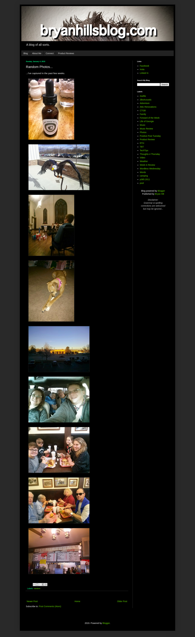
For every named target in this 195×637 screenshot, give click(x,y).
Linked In (144, 73)
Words (143, 172)
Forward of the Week (150, 118)
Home (77, 601)
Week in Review (147, 165)
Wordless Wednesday (150, 168)
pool (142, 183)
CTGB (143, 110)
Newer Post (32, 601)
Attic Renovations (148, 107)
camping (144, 176)
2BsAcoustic (146, 99)
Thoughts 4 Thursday (150, 154)
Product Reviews (66, 53)
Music (142, 125)
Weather (144, 161)
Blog (25, 53)
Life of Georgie (147, 121)
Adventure (145, 103)
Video (142, 157)
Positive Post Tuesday (150, 136)
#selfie (143, 96)
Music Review (146, 128)
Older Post (122, 601)
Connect (50, 53)
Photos (143, 132)
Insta (142, 69)
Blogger (161, 191)
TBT (142, 147)
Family (143, 114)
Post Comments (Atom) (50, 606)
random (37, 588)
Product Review (147, 139)
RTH (142, 143)
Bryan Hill (159, 194)
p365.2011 (145, 179)
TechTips (144, 150)
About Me (36, 53)
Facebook (144, 66)
